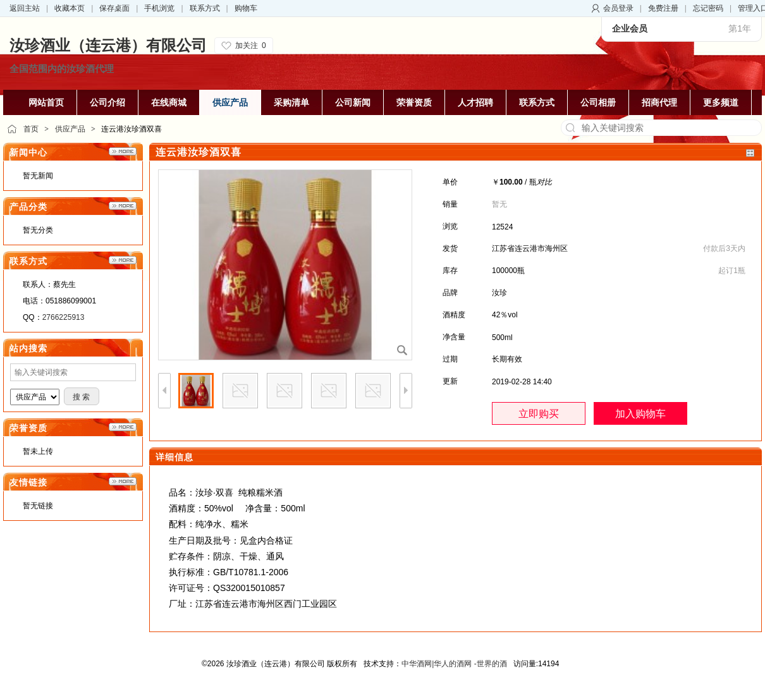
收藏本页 (69, 8)
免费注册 (663, 8)
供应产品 (70, 129)
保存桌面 (114, 8)
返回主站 (24, 8)
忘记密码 (708, 8)
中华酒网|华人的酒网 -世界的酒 (453, 663)
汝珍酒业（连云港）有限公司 (108, 45)
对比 (544, 182)
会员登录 (618, 8)
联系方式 (205, 8)
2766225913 (63, 317)
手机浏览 (159, 8)
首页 (31, 129)
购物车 (246, 8)
